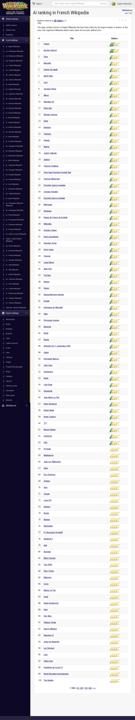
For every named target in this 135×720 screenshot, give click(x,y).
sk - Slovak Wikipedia (13, 246)
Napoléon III (49, 635)
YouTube (47, 275)
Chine (46, 121)
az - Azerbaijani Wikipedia (14, 51)
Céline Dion (48, 661)
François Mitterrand (52, 179)
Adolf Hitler (48, 76)
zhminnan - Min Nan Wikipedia (16, 308)
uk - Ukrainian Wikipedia (14, 279)
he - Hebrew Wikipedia (13, 132)
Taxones (9, 381)
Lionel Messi (49, 262)
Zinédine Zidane (50, 230)
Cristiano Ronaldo (51, 191)
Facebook (48, 436)
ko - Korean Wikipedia (13, 179)
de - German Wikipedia (13, 80)
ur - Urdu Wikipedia (12, 284)
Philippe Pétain (50, 622)
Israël (46, 596)
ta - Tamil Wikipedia (12, 265)
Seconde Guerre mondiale (54, 198)
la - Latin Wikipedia (12, 184)
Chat (45, 442)
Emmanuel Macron (51, 359)
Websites (9, 400)
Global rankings (14, 19)
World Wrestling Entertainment (56, 674)
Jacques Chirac (50, 89)
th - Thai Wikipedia (12, 270)
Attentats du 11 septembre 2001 (57, 346)
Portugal (47, 449)
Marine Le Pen (50, 590)
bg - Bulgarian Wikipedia (14, 61)
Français (47, 256)
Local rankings (14, 40)
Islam (46, 468)
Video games (10, 395)
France (46, 44)
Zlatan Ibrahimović (51, 603)
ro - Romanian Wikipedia (14, 225)
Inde (45, 545)
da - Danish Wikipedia (13, 75)
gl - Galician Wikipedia (13, 127)
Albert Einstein (50, 558)
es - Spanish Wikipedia (13, 99)
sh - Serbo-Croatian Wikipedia (16, 234)
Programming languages (14, 367)
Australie (47, 551)
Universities (10, 390)
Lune (46, 654)
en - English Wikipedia (13, 89)
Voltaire (47, 481)
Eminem (47, 506)
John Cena (48, 365)
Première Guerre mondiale (54, 185)
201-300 (88, 688)
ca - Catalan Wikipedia (13, 65)
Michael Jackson (50, 114)
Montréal (47, 326)
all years (59, 20)
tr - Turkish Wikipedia (13, 274)
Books (8, 324)
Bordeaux (47, 211)
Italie (46, 314)
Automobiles (10, 319)
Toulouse (47, 134)
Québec (47, 159)
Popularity (9, 35)
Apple (46, 378)
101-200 (79, 688)
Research (103, 3)
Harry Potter (49, 571)
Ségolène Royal (50, 243)
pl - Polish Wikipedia (13, 215)
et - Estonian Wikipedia (13, 103)
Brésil (46, 333)
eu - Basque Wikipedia (13, 108)
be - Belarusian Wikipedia (14, 56)
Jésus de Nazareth (51, 641)
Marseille (47, 63)
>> (95, 688)
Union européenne (51, 236)
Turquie (47, 494)
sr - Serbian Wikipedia (13, 255)
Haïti (46, 609)
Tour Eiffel (48, 564)
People (8, 362)
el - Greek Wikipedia (12, 84)
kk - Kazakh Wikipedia (13, 175)
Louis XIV (47, 500)
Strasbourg (48, 371)
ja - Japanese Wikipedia (14, 165)
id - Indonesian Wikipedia (14, 156)
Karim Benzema (50, 404)
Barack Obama (50, 429)
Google (46, 301)
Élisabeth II (48, 539)
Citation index (10, 30)
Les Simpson (49, 648)
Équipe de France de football (55, 217)
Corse (46, 584)
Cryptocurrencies (12, 343)
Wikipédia (47, 224)
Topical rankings (14, 313)
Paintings (9, 357)
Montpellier (48, 526)
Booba (46, 513)
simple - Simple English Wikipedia (13, 240)
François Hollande (51, 166)
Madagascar (49, 455)
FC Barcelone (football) (53, 532)
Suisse (46, 288)
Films (7, 353)
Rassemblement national (54, 294)
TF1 (45, 423)
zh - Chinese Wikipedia (13, 303)
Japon (46, 352)
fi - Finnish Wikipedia (13, 118)
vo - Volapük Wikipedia (14, 298)
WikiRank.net (15, 405)
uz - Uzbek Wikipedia (13, 289)
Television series (11, 386)
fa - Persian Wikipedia (13, 113)
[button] (120, 20)
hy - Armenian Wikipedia (14, 151)
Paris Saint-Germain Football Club (57, 172)
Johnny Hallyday (50, 153)
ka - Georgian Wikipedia (14, 170)
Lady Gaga (48, 384)
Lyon (45, 82)
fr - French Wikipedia (13, 122)
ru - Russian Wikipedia (13, 229)
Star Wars (48, 616)
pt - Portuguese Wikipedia (15, 220)
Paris (46, 56)
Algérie (46, 146)
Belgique (47, 127)
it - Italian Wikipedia (12, 160)
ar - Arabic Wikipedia (13, 46)
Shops (8, 372)
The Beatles (49, 680)
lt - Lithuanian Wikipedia (14, 189)
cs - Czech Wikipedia (13, 70)
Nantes (46, 281)
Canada (47, 140)
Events (8, 348)
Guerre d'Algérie (50, 629)
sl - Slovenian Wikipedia (14, 251)
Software (9, 376)
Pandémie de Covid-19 (53, 667)
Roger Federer (50, 416)
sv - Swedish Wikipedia (14, 260)
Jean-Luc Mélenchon (52, 461)
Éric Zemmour (49, 474)
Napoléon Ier (49, 101)
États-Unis (48, 108)
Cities (8, 338)
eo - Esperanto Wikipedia (14, 94)
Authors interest (11, 25)
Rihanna (47, 519)
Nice (45, 487)
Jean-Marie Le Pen (51, 397)
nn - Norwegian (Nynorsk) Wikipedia (14, 204)
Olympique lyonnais (51, 320)
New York (48, 269)
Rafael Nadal (49, 410)
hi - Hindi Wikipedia (12, 137)
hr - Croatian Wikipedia (13, 141)
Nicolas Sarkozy (50, 50)
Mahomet (47, 577)
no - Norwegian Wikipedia (14, 210)
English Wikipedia (122, 4)
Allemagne (48, 204)
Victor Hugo (49, 249)
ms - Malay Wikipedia (13, 194)
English (37, 3)
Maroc (46, 95)
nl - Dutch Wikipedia (12, 198)
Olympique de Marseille (53, 307)
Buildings (9, 329)
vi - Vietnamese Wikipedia (14, 293)
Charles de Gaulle (51, 69)
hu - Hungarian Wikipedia (14, 146)
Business (9, 334)
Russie (46, 339)
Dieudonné (48, 391)
